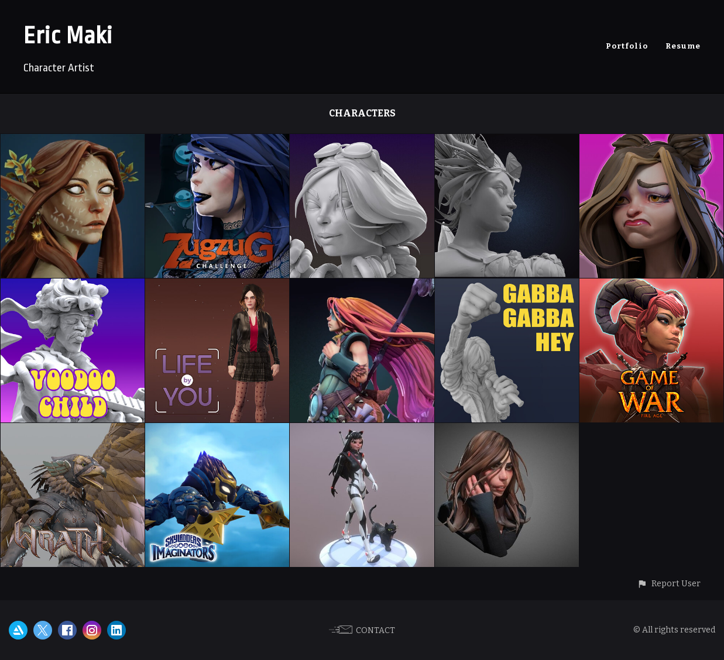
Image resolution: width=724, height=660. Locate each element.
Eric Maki (67, 36)
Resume (683, 46)
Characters (362, 113)
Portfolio (627, 46)
